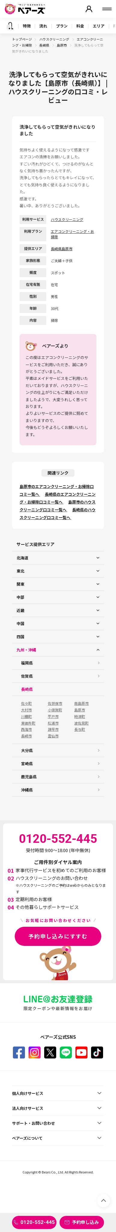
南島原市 (81, 703)
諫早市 (53, 729)
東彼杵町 (28, 723)
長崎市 (26, 736)
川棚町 (26, 716)
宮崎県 (27, 763)
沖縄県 (27, 790)
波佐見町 (81, 723)
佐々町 (26, 703)
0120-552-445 (37, 1222)
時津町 (79, 716)
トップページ (22, 39)
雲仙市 (53, 736)
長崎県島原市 (61, 248)
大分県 (27, 750)
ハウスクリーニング (54, 39)
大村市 (26, 710)
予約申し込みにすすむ (58, 936)
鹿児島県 (29, 777)
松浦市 (53, 723)
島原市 (62, 45)
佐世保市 (55, 703)
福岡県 (27, 663)
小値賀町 (55, 710)
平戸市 (53, 716)
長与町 (79, 729)
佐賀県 (27, 676)
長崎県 (44, 45)
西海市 (26, 729)
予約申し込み (85, 1222)
